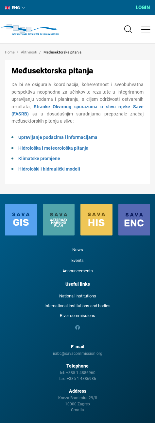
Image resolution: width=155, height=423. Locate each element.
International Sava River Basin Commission (29, 29)
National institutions (77, 296)
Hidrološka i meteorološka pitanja (53, 148)
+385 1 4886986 (81, 378)
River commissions (77, 315)
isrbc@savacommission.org (77, 353)
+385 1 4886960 (80, 372)
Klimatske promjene (39, 158)
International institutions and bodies (77, 305)
